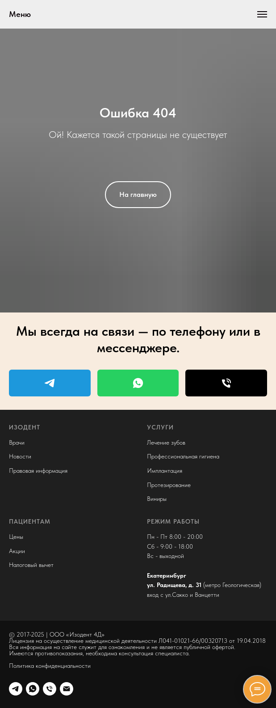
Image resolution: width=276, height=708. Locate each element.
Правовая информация (38, 470)
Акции (17, 550)
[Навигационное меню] (262, 14)
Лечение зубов (166, 442)
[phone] (49, 689)
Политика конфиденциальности (50, 665)
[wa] (32, 689)
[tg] (15, 689)
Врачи (17, 442)
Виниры (157, 498)
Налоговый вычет (31, 564)
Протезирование (169, 484)
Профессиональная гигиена (183, 456)
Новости (20, 456)
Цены (16, 536)
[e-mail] (66, 689)
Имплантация (164, 470)
